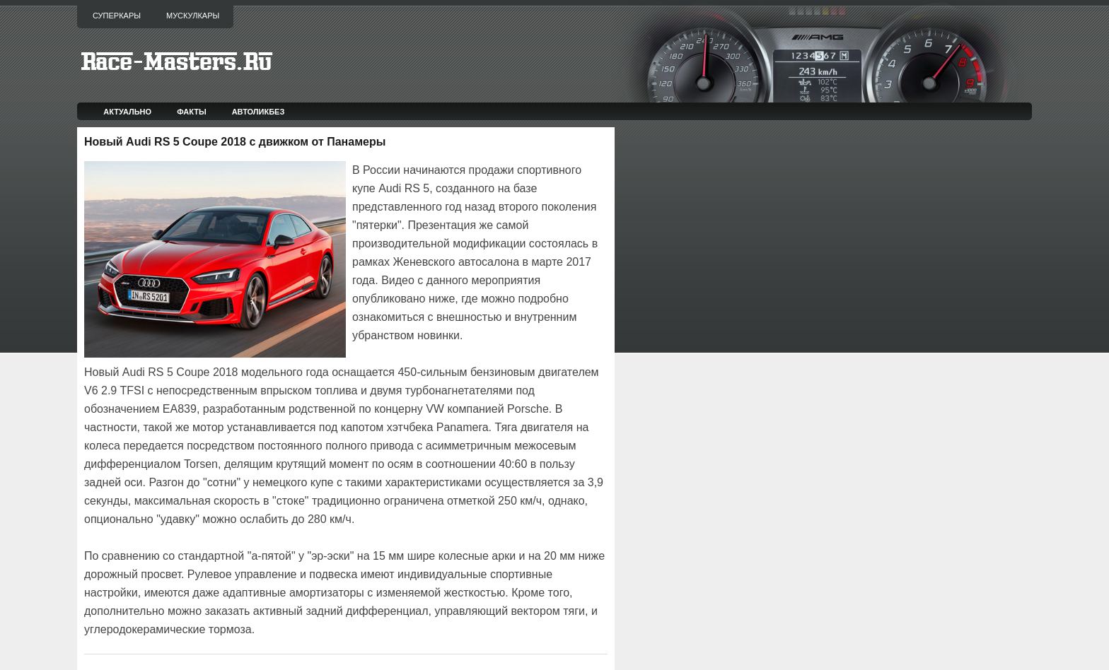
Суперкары (117, 15)
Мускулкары (192, 15)
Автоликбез (258, 111)
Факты (192, 111)
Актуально (127, 111)
